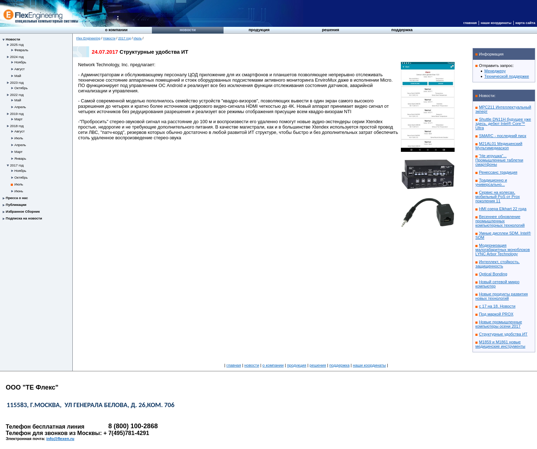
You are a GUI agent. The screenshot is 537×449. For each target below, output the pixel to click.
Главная (470, 23)
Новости (187, 30)
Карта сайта (525, 23)
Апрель (20, 107)
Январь (20, 158)
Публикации (16, 205)
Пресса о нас (17, 198)
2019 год (17, 114)
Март (18, 119)
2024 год (17, 57)
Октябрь (21, 88)
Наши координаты (496, 23)
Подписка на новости (24, 218)
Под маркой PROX (496, 314)
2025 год (17, 45)
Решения (330, 30)
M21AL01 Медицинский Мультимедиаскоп (498, 145)
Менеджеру (495, 71)
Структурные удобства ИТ (503, 334)
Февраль (21, 50)
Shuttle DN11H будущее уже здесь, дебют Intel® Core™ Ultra (503, 123)
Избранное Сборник (23, 211)
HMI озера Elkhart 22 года (503, 209)
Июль (18, 138)
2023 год (17, 83)
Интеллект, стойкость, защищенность (497, 264)
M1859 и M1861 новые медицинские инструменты (500, 344)
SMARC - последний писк (502, 136)
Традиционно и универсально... (491, 182)
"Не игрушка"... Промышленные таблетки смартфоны (499, 160)
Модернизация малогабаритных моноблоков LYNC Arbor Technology (502, 249)
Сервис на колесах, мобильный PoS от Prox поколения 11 (497, 196)
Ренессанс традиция (498, 172)
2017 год (17, 165)
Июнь (18, 191)
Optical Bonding (493, 274)
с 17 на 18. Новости (497, 306)
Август (19, 69)
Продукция (259, 30)
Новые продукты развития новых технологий (501, 296)
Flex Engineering (88, 38)
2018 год (17, 126)
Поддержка (401, 30)
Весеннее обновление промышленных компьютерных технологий (500, 220)
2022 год (17, 95)
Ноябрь (20, 62)
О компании (116, 30)
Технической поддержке (506, 76)
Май (17, 76)
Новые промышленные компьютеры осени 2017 (498, 324)
